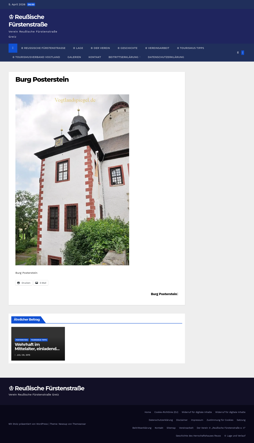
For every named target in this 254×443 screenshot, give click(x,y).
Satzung (241, 420)
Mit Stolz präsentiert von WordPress (29, 424)
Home (148, 412)
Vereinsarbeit (186, 428)
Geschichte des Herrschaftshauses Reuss (198, 435)
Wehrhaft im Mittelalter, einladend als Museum (35, 348)
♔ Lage (78, 48)
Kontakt (95, 57)
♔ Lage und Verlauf (234, 435)
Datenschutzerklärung (166, 57)
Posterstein (22, 340)
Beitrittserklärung (124, 57)
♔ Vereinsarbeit (157, 48)
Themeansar (79, 424)
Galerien (74, 57)
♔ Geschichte (127, 48)
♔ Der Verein (100, 48)
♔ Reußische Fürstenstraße (43, 48)
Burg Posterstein (42, 79)
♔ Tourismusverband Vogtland (36, 57)
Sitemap (171, 428)
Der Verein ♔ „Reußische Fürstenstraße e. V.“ (221, 428)
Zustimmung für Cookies (220, 420)
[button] (238, 52)
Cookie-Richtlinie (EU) (166, 412)
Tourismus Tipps (39, 340)
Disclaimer (182, 420)
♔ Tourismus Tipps (190, 48)
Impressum (197, 420)
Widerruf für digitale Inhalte (197, 412)
